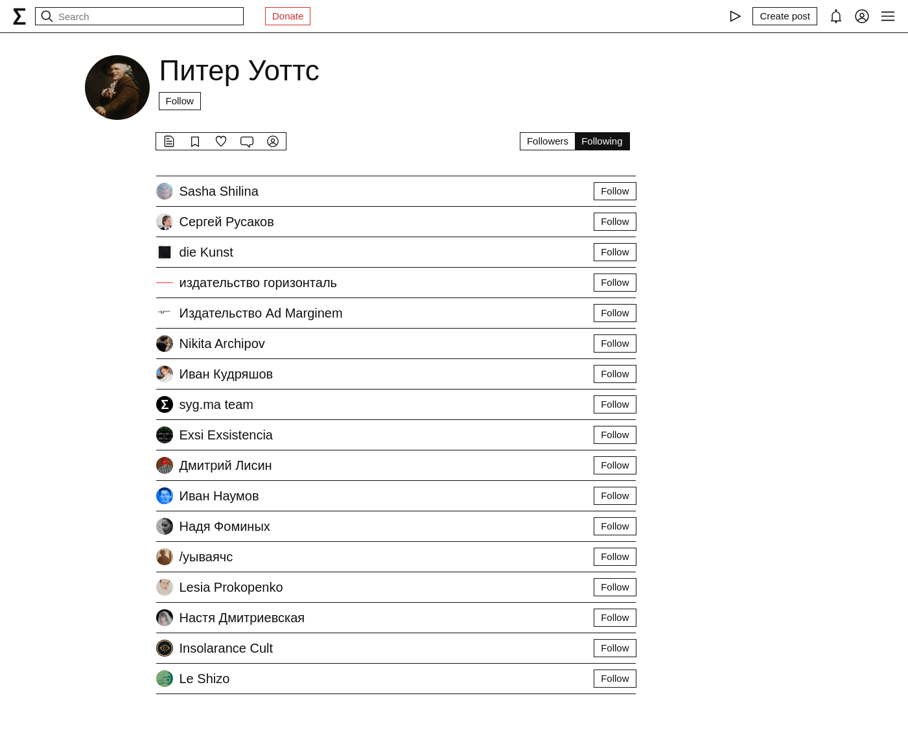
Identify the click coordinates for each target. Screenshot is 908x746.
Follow (180, 100)
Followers (547, 140)
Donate (287, 15)
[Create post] (785, 16)
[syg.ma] (19, 16)
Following (601, 140)
